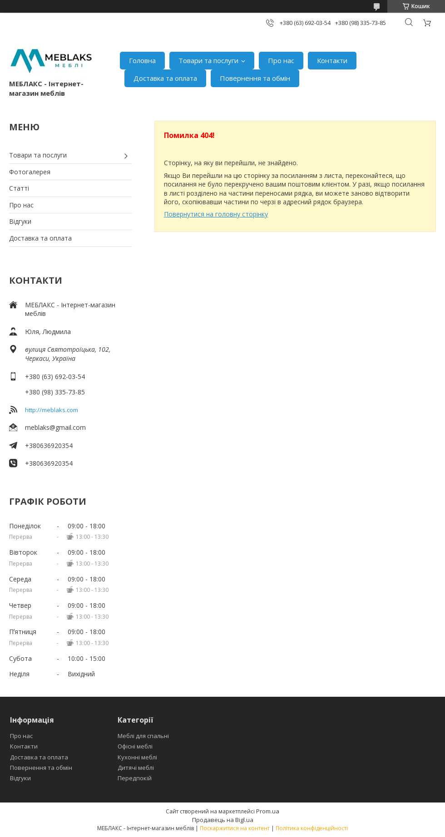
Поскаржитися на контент (235, 828)
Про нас (281, 60)
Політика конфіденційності (312, 828)
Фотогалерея (29, 171)
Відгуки (20, 221)
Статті (19, 188)
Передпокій (135, 778)
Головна (142, 60)
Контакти (332, 60)
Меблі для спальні (143, 736)
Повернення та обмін (255, 78)
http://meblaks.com (51, 410)
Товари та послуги (208, 60)
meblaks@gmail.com (55, 427)
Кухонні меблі (137, 757)
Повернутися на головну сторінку (216, 214)
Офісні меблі (135, 746)
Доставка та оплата (165, 78)
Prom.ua (267, 811)
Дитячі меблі (136, 767)
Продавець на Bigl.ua (222, 820)
